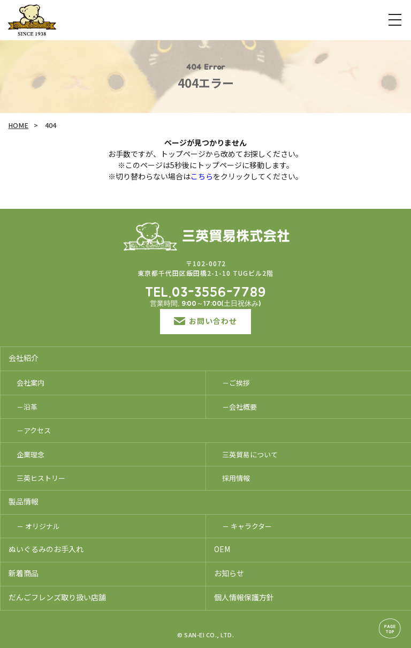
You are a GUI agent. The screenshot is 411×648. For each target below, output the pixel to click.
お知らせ (229, 573)
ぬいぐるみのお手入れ (46, 549)
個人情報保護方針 (244, 597)
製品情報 (24, 501)
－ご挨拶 (236, 383)
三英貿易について (250, 454)
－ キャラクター (247, 526)
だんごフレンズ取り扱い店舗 (57, 597)
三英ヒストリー (41, 478)
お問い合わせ (205, 320)
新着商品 (24, 573)
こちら (202, 176)
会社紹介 (24, 357)
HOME (18, 125)
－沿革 (27, 407)
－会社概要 (239, 407)
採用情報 (236, 478)
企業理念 (30, 454)
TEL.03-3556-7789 (205, 293)
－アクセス (34, 430)
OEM (222, 549)
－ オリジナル (38, 526)
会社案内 (30, 383)
